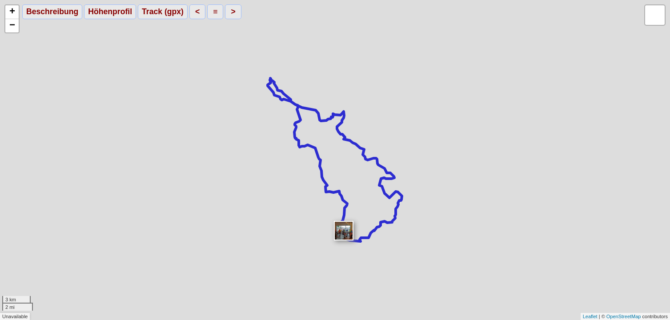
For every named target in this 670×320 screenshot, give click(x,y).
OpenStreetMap (623, 316)
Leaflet (590, 316)
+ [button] (12, 12)
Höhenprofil (110, 11)
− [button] (12, 25)
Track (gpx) (163, 11)
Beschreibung (52, 11)
